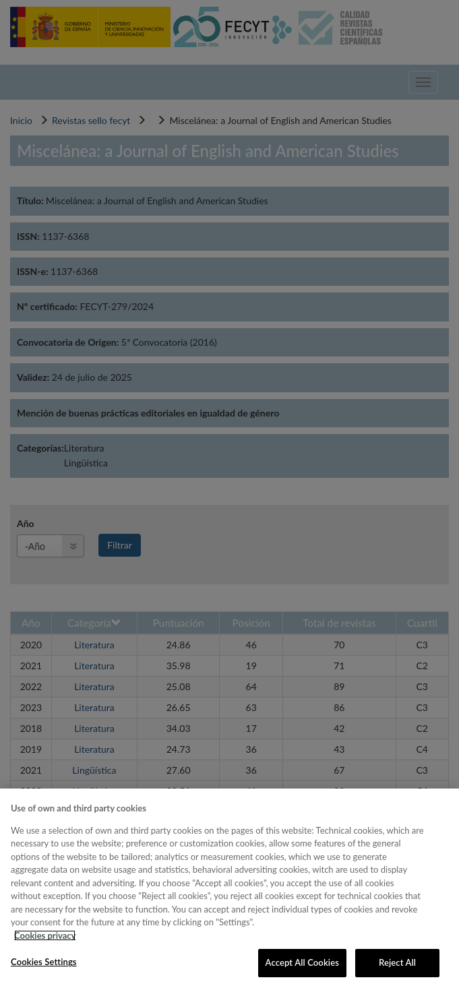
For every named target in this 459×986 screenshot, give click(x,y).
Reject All (397, 962)
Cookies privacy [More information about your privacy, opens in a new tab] (44, 935)
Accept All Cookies (302, 962)
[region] (229, 887)
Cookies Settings (44, 961)
